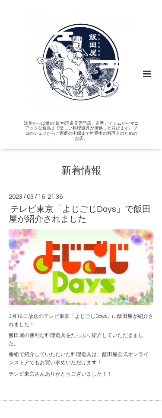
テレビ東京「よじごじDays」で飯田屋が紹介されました (80, 214)
